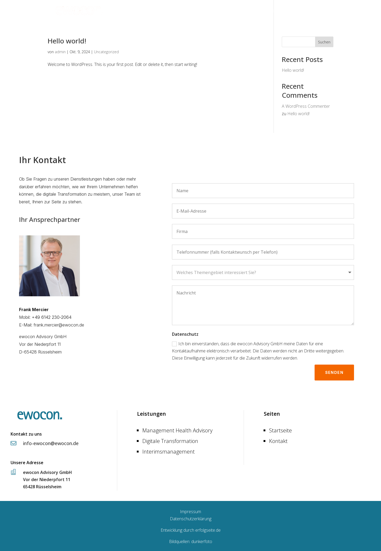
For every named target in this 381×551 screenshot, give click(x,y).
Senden (334, 371)
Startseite (270, 11)
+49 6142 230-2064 (51, 317)
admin (60, 51)
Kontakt (326, 11)
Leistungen (296, 11)
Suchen (324, 41)
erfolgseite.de (208, 529)
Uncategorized (106, 51)
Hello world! (67, 41)
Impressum (190, 510)
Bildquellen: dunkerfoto (190, 540)
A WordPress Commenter (306, 106)
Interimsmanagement (168, 450)
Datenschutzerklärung (190, 517)
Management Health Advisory (177, 429)
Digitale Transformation (170, 439)
